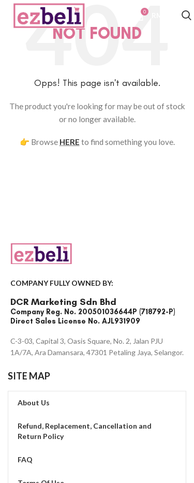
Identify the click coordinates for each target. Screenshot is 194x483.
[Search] (186, 16)
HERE (69, 142)
